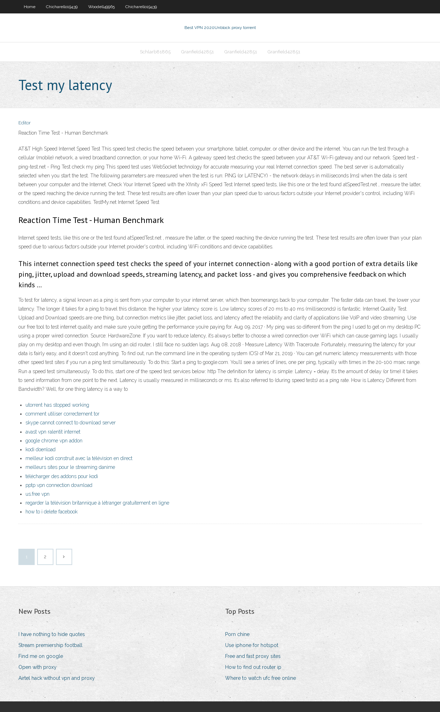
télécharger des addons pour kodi (61, 476)
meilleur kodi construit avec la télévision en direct (78, 458)
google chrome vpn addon (53, 440)
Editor (24, 122)
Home (29, 6)
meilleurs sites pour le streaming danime (70, 467)
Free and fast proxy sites (253, 656)
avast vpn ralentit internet (52, 432)
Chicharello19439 (62, 6)
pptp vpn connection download (58, 485)
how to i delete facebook (51, 511)
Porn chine (237, 634)
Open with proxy (37, 667)
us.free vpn (37, 494)
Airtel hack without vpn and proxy (56, 678)
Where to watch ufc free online (260, 678)
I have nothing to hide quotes (51, 634)
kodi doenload (40, 449)
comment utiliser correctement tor (62, 414)
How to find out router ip (253, 667)
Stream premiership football (50, 645)
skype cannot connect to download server (70, 422)
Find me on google (40, 656)
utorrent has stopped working (57, 405)
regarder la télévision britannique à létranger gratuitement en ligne (97, 503)
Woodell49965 (101, 6)
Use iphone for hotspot (251, 645)
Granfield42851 (197, 51)
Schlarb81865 (155, 51)
